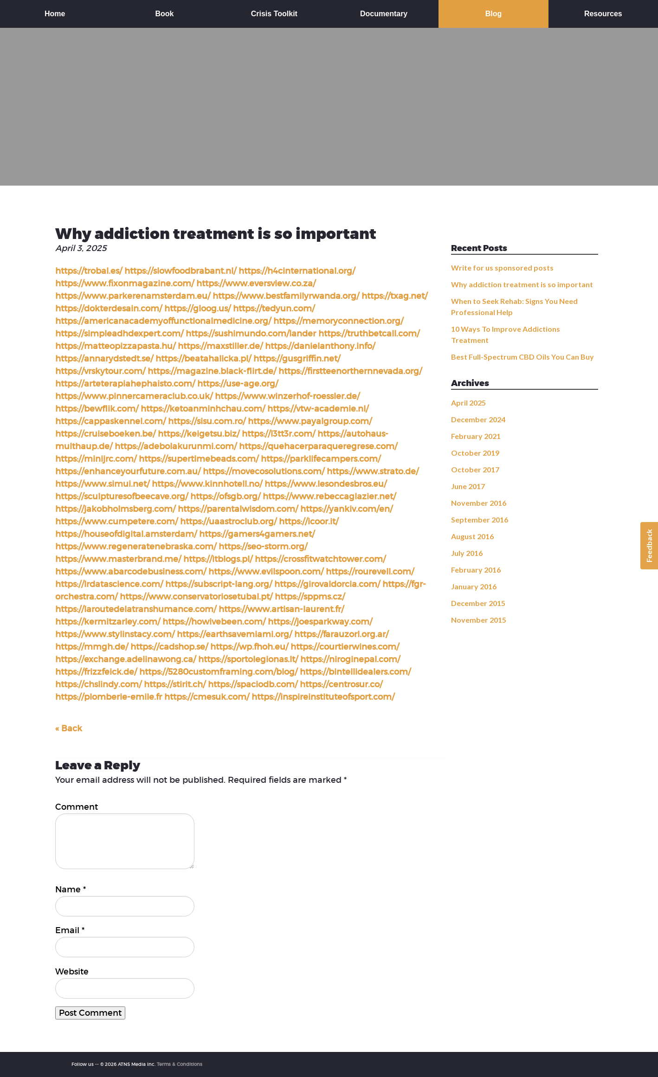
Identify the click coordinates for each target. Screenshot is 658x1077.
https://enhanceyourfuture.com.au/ (127, 471)
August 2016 (472, 536)
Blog (493, 14)
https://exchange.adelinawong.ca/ (125, 659)
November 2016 (478, 502)
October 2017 (475, 469)
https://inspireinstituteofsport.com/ (323, 697)
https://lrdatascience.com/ (109, 584)
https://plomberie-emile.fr (108, 697)
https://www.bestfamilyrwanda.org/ (286, 296)
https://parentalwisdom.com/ (238, 509)
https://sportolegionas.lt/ (248, 659)
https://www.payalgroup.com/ (310, 421)
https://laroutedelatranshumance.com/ (135, 609)
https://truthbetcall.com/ (368, 334)
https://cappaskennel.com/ (110, 421)
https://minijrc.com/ (95, 459)
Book (164, 14)
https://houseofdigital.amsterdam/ (126, 534)
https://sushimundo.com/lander (251, 334)
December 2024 (478, 419)
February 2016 (476, 569)
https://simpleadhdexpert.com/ (119, 334)
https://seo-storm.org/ (263, 547)
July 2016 (467, 552)
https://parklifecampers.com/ (321, 459)
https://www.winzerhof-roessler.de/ (287, 396)
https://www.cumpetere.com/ (116, 521)
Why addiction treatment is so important (522, 284)
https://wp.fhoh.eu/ (249, 647)
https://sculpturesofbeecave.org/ (121, 496)
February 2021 (476, 436)
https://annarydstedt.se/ (104, 359)
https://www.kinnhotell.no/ (207, 484)
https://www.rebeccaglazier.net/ (329, 496)
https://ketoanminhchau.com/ (203, 409)
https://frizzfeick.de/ (96, 672)
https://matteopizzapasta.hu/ (115, 346)
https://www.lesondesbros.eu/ (325, 484)
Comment (76, 807)
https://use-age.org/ (237, 384)
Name (70, 889)
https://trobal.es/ (88, 271)
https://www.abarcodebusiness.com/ (130, 572)
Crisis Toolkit (274, 14)
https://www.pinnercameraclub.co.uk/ (134, 396)
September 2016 (479, 519)
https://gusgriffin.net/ (296, 359)
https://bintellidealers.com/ (355, 672)
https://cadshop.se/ (169, 647)
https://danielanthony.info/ (320, 346)
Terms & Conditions (179, 1064)
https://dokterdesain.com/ (108, 308)
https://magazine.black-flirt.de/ (212, 371)
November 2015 (478, 619)
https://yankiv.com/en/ (346, 509)
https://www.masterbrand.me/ (118, 559)
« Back (68, 728)
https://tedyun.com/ (274, 308)
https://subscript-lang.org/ (218, 584)
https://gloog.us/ (197, 308)
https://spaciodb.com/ (252, 684)
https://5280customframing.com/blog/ (218, 672)
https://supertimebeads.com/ (198, 459)
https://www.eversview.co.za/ (256, 283)
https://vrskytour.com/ (100, 371)
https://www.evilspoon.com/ (265, 572)
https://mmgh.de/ (91, 647)
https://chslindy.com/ (98, 684)
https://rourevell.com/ (370, 572)
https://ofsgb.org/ (225, 496)
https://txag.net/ (394, 296)
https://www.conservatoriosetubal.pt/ (196, 597)
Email (69, 930)
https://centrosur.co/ (341, 684)
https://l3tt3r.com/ (278, 434)
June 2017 (468, 486)
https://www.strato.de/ (373, 471)
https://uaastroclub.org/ (228, 521)
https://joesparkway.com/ (320, 622)
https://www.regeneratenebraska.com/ (135, 547)
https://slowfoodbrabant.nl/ (180, 271)
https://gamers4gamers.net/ (257, 534)
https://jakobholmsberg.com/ (115, 509)
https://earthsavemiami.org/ (234, 634)
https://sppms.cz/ (310, 597)
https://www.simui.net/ (102, 484)
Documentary (383, 14)
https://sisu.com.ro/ (206, 421)
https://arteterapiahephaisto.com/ (125, 384)
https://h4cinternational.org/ (297, 271)
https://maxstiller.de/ (220, 346)
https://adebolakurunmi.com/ (176, 446)
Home (55, 14)
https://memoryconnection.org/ (338, 321)
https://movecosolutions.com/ (263, 471)
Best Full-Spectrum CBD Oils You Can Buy (522, 356)
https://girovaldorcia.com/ (327, 584)
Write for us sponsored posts (502, 267)
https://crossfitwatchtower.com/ (320, 559)
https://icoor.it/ (308, 521)
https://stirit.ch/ (175, 684)
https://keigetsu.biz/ (198, 434)
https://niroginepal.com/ (350, 659)
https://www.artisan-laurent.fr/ (281, 609)
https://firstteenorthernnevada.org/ (350, 371)
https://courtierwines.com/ (344, 647)
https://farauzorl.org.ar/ (341, 634)
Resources (603, 14)
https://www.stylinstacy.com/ (114, 634)
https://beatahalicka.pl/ (203, 359)
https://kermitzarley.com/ (107, 622)
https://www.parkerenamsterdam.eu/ (132, 296)
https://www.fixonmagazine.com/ (124, 283)
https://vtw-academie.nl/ (317, 409)
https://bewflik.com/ (96, 409)
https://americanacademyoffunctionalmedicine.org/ (163, 321)
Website (72, 972)
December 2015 (478, 603)
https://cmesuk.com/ (206, 697)
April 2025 (468, 402)
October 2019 (475, 452)
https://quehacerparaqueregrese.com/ (318, 446)
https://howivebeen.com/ (213, 622)
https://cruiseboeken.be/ (105, 434)
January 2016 (474, 586)
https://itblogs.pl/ (217, 559)
